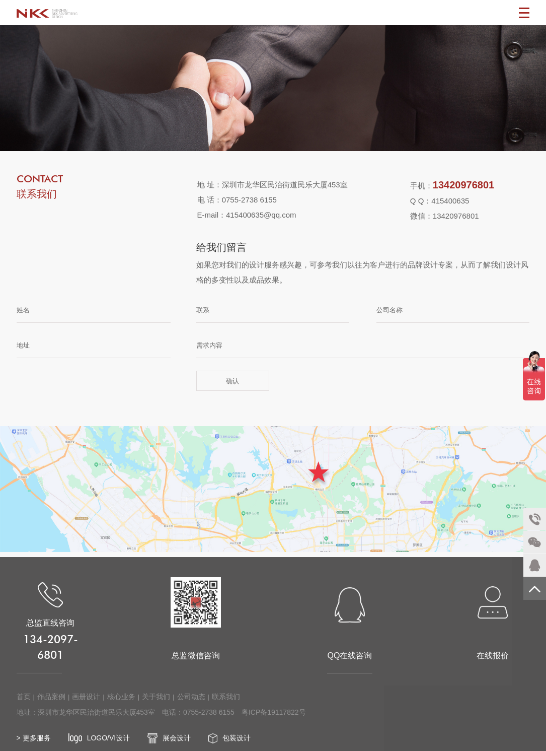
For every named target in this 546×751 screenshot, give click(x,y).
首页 (24, 705)
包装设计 (229, 746)
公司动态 (191, 705)
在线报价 (493, 631)
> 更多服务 (34, 746)
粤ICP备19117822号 (274, 720)
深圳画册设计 (47, 12)
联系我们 (226, 705)
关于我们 (156, 705)
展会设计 (169, 746)
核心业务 (121, 705)
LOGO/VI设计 (99, 746)
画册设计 (86, 705)
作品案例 (51, 705)
